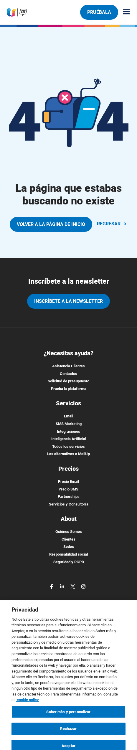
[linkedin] (63, 586)
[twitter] (73, 586)
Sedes (68, 546)
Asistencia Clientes (68, 366)
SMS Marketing (69, 424)
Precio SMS (68, 489)
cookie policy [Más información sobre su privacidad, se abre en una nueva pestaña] (27, 709)
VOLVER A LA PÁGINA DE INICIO (51, 224)
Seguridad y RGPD (68, 562)
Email (68, 416)
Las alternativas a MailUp (68, 454)
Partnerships (69, 496)
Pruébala (99, 12)
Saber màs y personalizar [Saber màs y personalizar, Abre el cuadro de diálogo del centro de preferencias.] (68, 721)
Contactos (68, 373)
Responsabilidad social (68, 554)
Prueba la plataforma (68, 388)
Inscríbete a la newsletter (68, 301)
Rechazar (68, 738)
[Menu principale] (124, 12)
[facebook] (52, 586)
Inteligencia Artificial (68, 439)
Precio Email (68, 481)
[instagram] (83, 586)
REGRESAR (112, 224)
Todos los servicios (68, 446)
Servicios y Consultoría (68, 504)
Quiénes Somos (68, 531)
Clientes (68, 539)
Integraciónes (68, 431)
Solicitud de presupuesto (68, 381)
